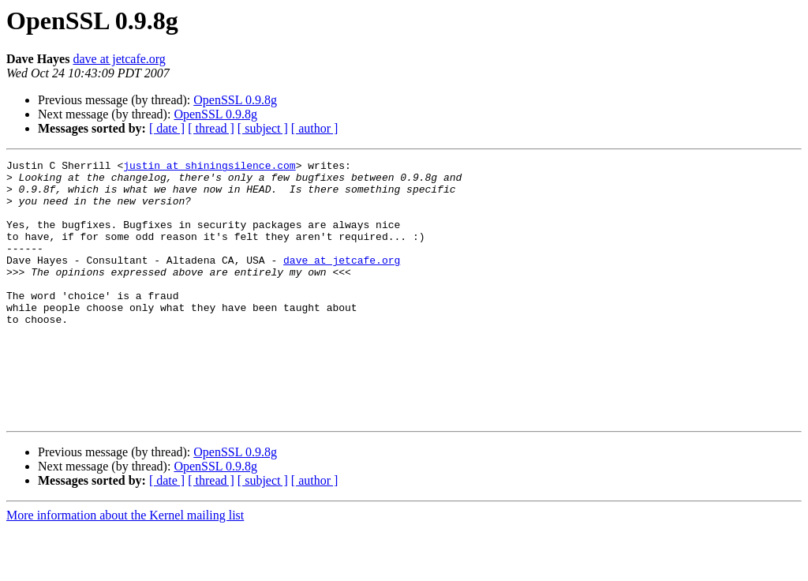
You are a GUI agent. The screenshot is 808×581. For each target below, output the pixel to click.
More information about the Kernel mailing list (125, 567)
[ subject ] (263, 128)
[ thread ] (211, 128)
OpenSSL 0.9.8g (235, 100)
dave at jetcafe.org (119, 59)
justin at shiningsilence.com (209, 167)
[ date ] (167, 128)
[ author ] (315, 128)
